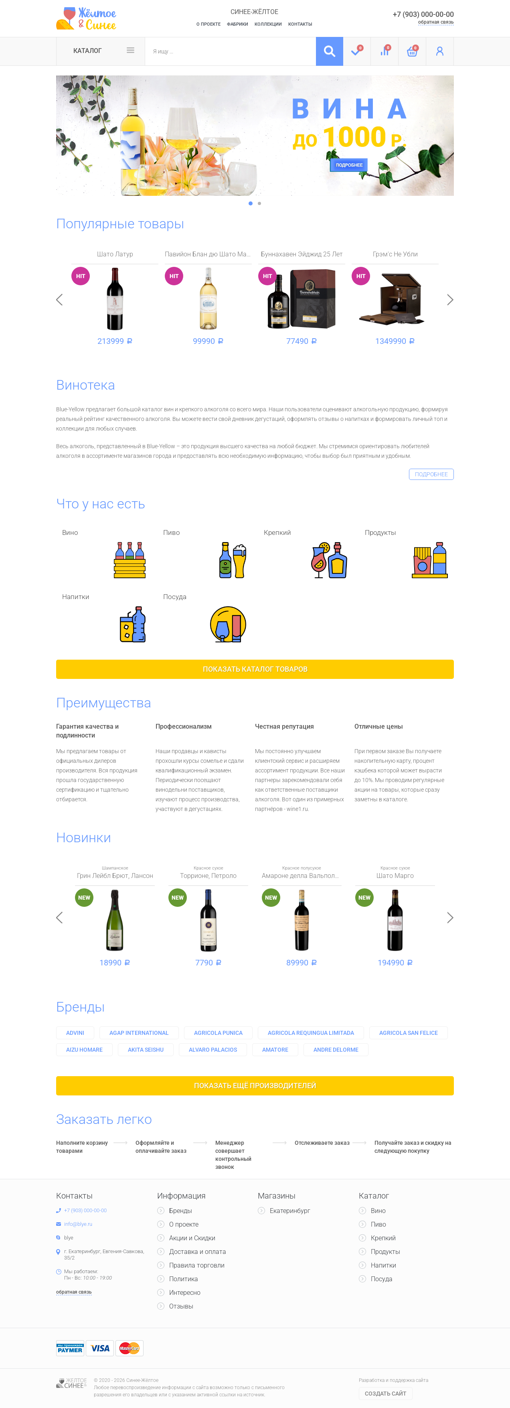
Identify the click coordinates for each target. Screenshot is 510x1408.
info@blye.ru (78, 1224)
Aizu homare (84, 1049)
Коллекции (268, 24)
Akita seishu (146, 1049)
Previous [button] (59, 299)
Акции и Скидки (192, 1238)
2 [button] (259, 203)
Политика (183, 1279)
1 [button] (250, 203)
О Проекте (208, 24)
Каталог (87, 51)
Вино (378, 1211)
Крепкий (383, 1238)
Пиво (378, 1224)
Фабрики (237, 24)
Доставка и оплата (197, 1252)
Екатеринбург (290, 1211)
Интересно (184, 1292)
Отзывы (181, 1306)
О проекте (183, 1224)
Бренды (80, 1006)
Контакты (300, 24)
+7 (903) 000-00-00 (423, 14)
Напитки (383, 1265)
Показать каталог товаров (255, 669)
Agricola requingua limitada (311, 1033)
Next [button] (450, 299)
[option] (255, 135)
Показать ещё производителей (255, 1085)
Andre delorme (336, 1049)
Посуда (382, 1279)
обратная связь (436, 22)
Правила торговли (197, 1265)
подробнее (431, 474)
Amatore (275, 1049)
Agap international (139, 1033)
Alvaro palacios (213, 1049)
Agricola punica (218, 1033)
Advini (75, 1033)
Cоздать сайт (386, 1393)
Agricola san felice (408, 1033)
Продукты (385, 1252)
